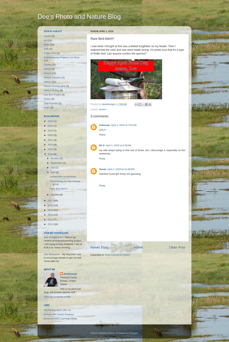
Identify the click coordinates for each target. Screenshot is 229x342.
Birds (46, 44)
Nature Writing (51, 90)
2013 (51, 219)
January (55, 194)
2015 (51, 210)
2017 (51, 200)
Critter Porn (50, 53)
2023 (51, 130)
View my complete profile (57, 296)
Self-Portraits (51, 103)
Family (47, 64)
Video (47, 107)
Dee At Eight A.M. (53, 237)
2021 (51, 140)
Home (138, 247)
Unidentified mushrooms (63, 176)
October (55, 158)
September (56, 163)
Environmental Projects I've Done (61, 57)
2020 (51, 144)
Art (45, 40)
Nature (47, 81)
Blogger (134, 333)
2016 (51, 205)
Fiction (47, 69)
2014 (51, 214)
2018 (51, 154)
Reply (102, 134)
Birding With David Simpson (59, 314)
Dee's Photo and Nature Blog (79, 16)
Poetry (47, 99)
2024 (51, 126)
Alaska (47, 36)
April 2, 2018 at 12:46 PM (121, 169)
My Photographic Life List (57, 310)
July (52, 167)
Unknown (104, 125)
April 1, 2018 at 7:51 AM (124, 125)
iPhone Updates (52, 77)
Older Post (177, 247)
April (53, 172)
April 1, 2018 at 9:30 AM (118, 145)
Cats (46, 48)
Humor (102, 109)
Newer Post (99, 247)
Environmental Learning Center (60, 318)
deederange (70, 273)
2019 (51, 149)
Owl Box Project (52, 94)
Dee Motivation (52, 254)
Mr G (102, 145)
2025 (51, 121)
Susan (102, 169)
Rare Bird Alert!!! (59, 188)
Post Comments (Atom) (117, 254)
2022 (51, 135)
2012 (51, 224)
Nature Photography (54, 86)
